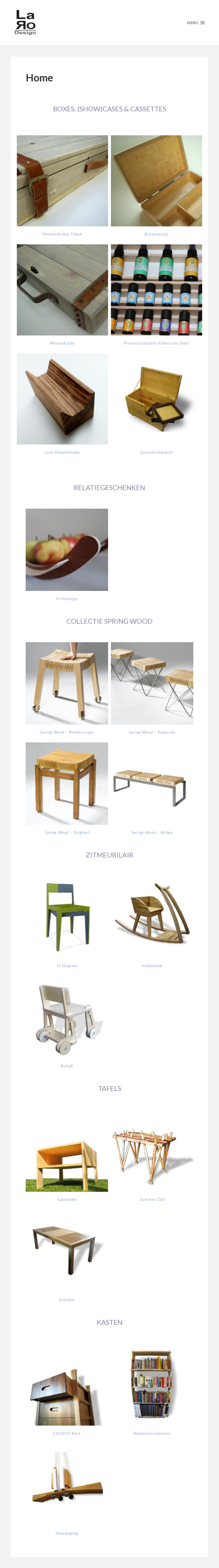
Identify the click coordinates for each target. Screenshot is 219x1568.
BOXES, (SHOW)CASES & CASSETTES (109, 109)
